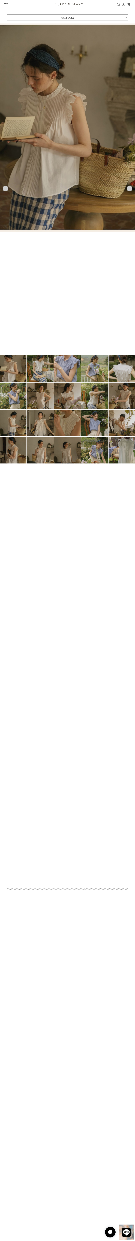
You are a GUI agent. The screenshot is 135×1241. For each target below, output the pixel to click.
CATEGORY (67, 18)
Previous (5, 189)
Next (129, 189)
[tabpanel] (67, 189)
